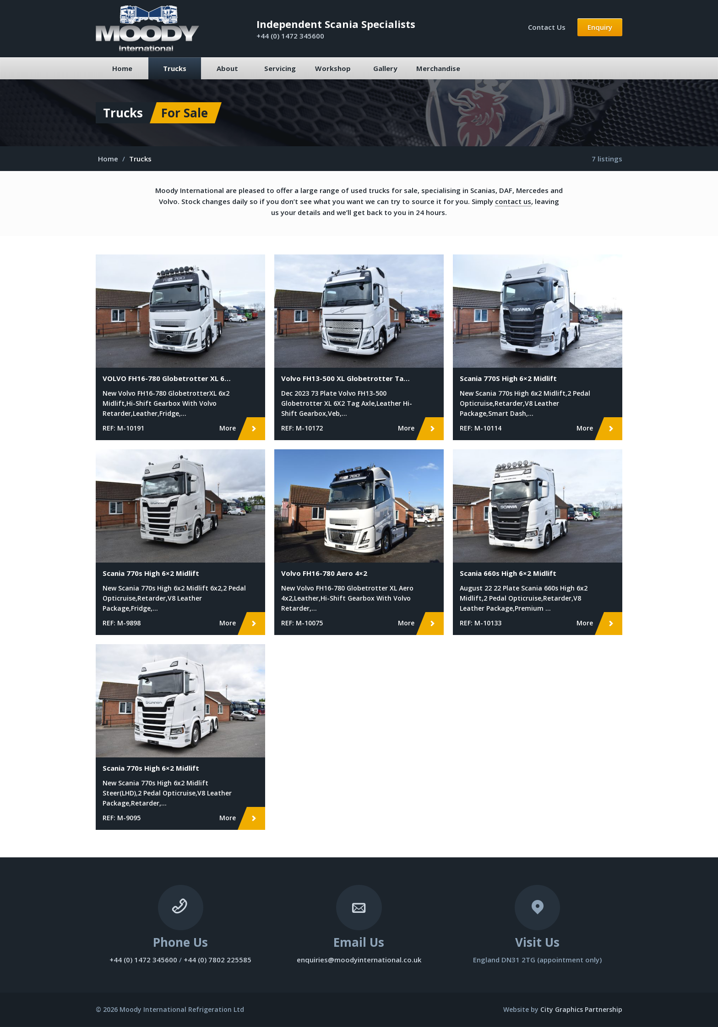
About (227, 68)
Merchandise (438, 68)
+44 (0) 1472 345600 (290, 35)
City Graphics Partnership (581, 1009)
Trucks (174, 68)
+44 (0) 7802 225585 (217, 960)
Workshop (333, 68)
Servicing (280, 68)
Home (122, 68)
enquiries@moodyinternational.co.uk (359, 960)
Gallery (385, 68)
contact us (513, 201)
